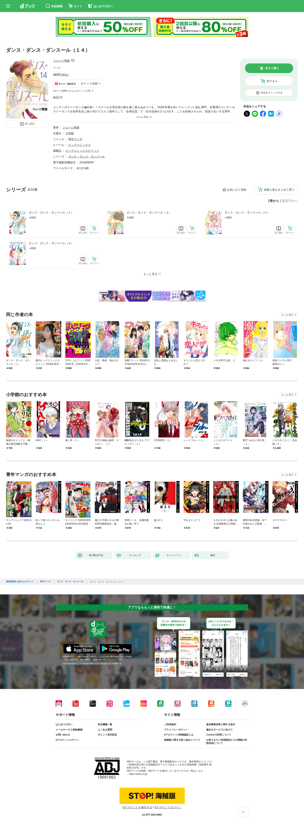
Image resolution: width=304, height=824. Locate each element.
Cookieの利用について (218, 734)
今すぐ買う (272, 68)
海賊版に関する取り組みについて (182, 740)
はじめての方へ (64, 724)
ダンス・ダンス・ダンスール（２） (148, 212)
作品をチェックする (272, 92)
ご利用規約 (170, 724)
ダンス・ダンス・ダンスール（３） (246, 212)
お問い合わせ (63, 734)
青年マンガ (75, 139)
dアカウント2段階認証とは (178, 734)
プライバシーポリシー (176, 729)
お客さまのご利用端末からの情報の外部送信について (226, 742)
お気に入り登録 (236, 189)
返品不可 (58, 97)
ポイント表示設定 (107, 734)
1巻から (273, 200)
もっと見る (287, 314)
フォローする (73, 61)
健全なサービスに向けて (219, 729)
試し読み (30, 123)
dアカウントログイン (67, 740)
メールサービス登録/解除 (69, 729)
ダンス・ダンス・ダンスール (86, 156)
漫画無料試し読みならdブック (19, 582)
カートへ (272, 81)
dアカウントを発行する (137, 807)
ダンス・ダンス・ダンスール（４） (51, 243)
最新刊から (290, 200)
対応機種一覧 (105, 724)
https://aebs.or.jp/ (138, 774)
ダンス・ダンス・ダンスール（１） (51, 212)
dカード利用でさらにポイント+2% (72, 91)
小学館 (69, 133)
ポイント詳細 (89, 83)
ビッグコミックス (79, 144)
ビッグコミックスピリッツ (82, 150)
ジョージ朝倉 (61, 60)
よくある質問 (105, 729)
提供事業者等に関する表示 (220, 724)
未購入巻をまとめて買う (279, 189)
